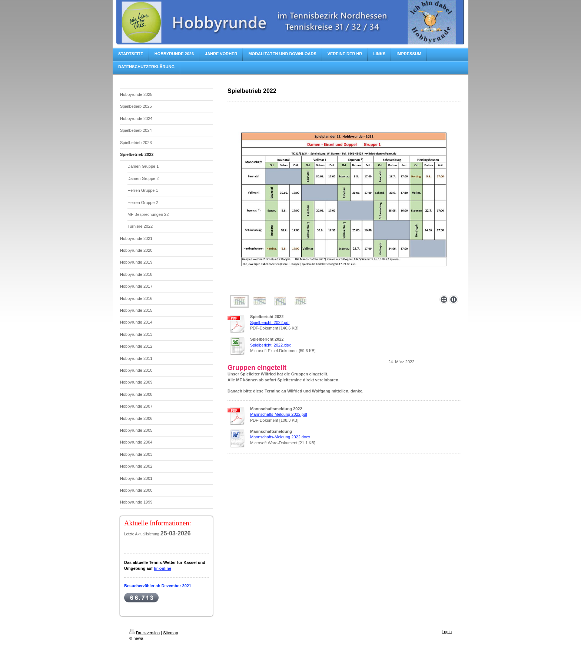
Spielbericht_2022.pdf (269, 322)
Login (447, 631)
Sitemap (170, 633)
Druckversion (144, 633)
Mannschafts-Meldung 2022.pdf (278, 414)
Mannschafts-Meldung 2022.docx (280, 437)
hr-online (162, 568)
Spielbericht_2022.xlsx (270, 345)
